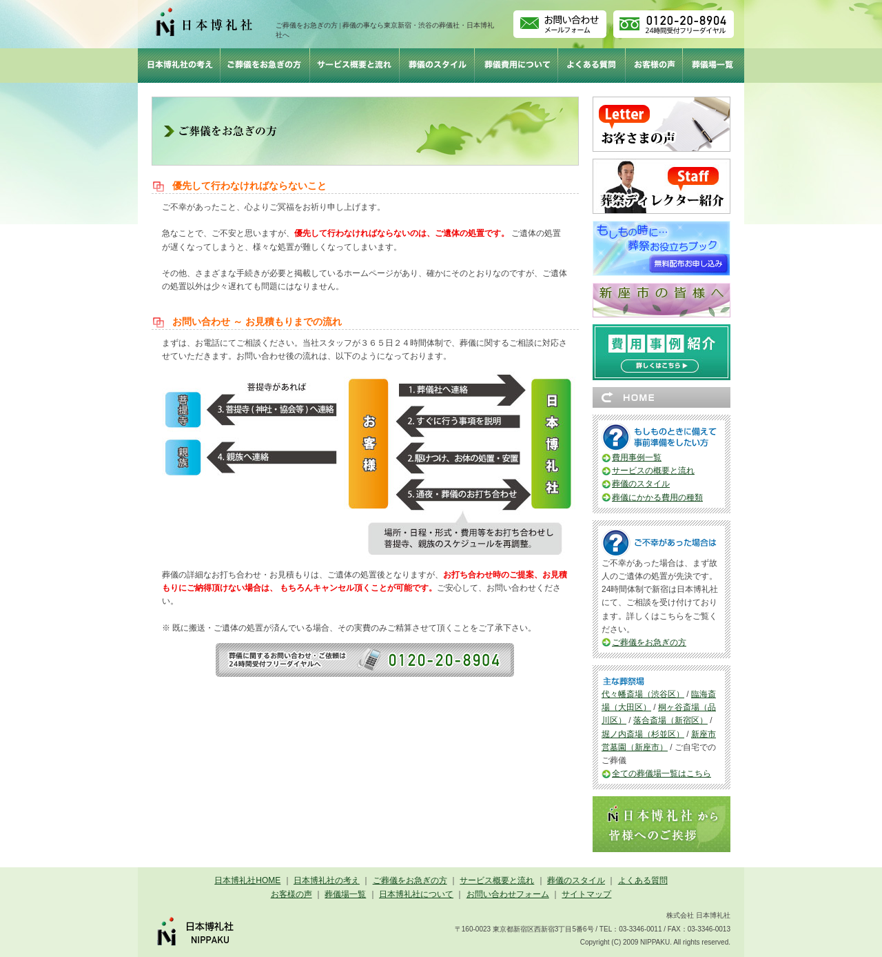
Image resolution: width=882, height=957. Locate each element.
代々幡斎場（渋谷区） (643, 694)
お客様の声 (291, 894)
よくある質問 (643, 880)
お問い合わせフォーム (507, 894)
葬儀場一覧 (345, 894)
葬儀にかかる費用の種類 (657, 497)
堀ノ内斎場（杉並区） (643, 734)
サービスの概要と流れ (653, 470)
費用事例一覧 (637, 457)
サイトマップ (586, 894)
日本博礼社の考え (327, 880)
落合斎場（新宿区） (670, 720)
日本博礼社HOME (247, 880)
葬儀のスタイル (641, 484)
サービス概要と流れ (497, 880)
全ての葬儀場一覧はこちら (661, 773)
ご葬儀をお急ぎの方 (649, 642)
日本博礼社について (416, 894)
